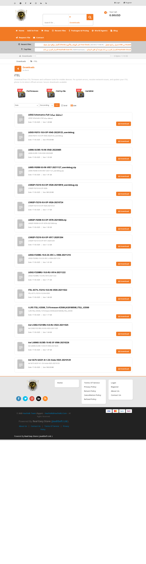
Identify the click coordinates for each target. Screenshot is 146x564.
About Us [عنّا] (115, 391)
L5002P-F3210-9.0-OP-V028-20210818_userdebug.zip (53, 185)
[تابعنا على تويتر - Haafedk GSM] (30, 3)
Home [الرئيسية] (20, 30)
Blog (114, 30)
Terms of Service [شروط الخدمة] (92, 382)
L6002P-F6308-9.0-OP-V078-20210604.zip (47, 220)
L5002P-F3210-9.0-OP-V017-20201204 (45, 237)
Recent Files (59, 30)
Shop (45, 30)
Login (117, 3)
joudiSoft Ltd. (60, 421)
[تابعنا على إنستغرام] (31, 398)
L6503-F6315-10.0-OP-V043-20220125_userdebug (51, 132)
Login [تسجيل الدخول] (113, 382)
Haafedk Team (29, 413)
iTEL (33, 61)
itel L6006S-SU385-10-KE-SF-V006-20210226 (48, 342)
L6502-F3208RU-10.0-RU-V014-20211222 (47, 272)
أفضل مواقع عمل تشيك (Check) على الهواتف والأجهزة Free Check (76, 45)
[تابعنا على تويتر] (25, 398)
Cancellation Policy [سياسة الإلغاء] (92, 395)
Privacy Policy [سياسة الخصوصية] (90, 387)
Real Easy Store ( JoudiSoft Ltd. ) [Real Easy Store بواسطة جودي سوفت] (38, 436)
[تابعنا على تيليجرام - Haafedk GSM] (20, 3)
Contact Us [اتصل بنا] (116, 395)
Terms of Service (51, 426)
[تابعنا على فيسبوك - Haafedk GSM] (26, 3)
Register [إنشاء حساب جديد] (115, 387)
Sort (56, 105)
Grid (64, 105)
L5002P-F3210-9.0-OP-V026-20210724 (45, 202)
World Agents (100, 30)
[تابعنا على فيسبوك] (18, 398)
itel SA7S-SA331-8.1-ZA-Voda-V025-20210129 (49, 360)
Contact (38, 37)
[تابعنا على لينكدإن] (38, 398)
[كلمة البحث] (55, 22)
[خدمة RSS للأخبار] (45, 398)
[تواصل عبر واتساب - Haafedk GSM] (16, 3)
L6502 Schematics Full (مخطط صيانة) (45, 114)
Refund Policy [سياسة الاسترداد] (90, 399)
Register (128, 3)
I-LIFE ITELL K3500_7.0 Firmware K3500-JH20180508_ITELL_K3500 (58, 307)
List (73, 105)
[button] (90, 17)
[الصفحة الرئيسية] (27, 15)
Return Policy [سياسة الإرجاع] (90, 391)
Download (123, 124)
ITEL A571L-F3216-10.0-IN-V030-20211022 (47, 290)
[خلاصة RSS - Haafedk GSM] (46, 3)
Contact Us (35, 426)
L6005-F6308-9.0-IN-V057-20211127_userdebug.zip (52, 167)
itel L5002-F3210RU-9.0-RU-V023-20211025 (48, 325)
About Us (23, 426)
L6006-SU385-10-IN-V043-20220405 (44, 149)
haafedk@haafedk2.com (56, 413)
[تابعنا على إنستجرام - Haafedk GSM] (36, 3)
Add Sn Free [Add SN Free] (32, 30)
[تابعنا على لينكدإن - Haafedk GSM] (41, 3)
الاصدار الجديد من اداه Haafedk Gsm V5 (67, 49)
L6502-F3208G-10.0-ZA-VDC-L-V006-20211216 (49, 255)
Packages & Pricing (79, 30)
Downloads (21, 61)
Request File (23, 37)
